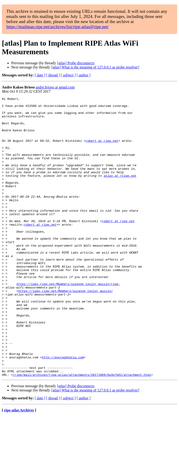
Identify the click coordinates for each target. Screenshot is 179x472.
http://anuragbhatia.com (63, 409)
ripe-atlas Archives (19, 466)
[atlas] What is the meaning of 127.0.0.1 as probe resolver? (95, 67)
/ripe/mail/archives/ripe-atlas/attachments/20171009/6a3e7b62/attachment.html (82, 430)
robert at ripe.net (102, 150)
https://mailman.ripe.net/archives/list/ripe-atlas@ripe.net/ (57, 26)
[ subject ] (68, 75)
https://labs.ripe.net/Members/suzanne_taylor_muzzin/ (65, 330)
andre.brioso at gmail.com (55, 87)
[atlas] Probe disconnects (75, 63)
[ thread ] (53, 75)
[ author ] (84, 75)
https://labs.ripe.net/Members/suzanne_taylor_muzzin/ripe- (68, 321)
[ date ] (40, 75)
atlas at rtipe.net (120, 192)
